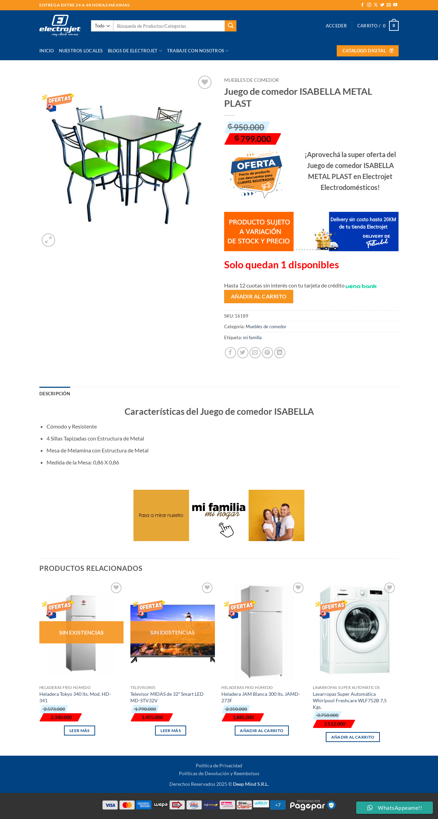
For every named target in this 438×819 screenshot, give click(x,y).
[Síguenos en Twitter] (382, 5)
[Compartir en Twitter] (242, 352)
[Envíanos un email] (389, 5)
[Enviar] (230, 26)
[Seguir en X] (376, 5)
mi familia (252, 337)
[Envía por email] (255, 352)
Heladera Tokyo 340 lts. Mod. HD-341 (75, 697)
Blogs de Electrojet (135, 51)
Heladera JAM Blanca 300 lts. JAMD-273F (260, 697)
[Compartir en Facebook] (230, 352)
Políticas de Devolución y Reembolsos (219, 773)
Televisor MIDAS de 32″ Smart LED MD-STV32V (167, 697)
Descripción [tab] (54, 393)
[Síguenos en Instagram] (369, 5)
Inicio (46, 50)
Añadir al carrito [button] (261, 730)
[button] (336, 26)
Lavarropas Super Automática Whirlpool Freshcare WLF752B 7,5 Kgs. (350, 700)
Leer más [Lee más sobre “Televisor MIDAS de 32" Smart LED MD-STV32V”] (170, 730)
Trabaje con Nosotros (198, 51)
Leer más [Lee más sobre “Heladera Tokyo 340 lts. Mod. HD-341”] (79, 730)
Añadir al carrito (259, 296)
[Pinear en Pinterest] (267, 352)
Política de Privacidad (219, 765)
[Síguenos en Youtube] (395, 5)
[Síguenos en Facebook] (362, 5)
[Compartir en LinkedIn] (279, 352)
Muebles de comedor (251, 80)
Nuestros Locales (81, 50)
